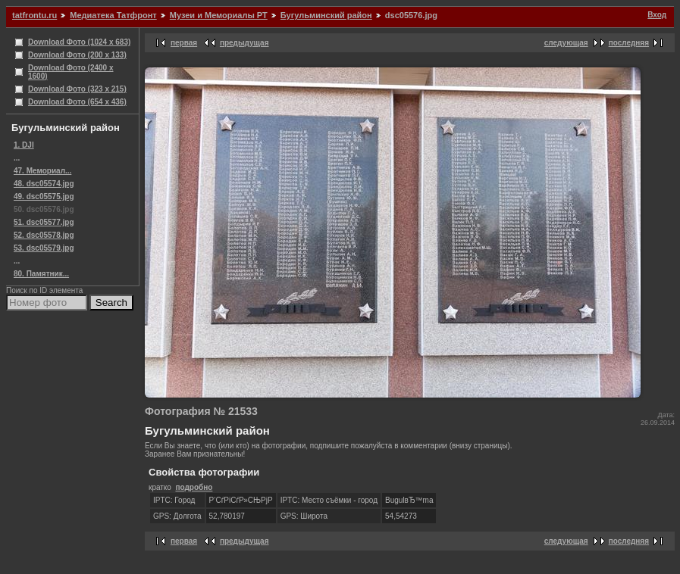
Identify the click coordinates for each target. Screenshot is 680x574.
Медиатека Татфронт (113, 15)
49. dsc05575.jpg (44, 196)
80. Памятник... (41, 274)
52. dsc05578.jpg (44, 235)
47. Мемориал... (42, 171)
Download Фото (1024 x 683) (79, 42)
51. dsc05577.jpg (44, 222)
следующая (566, 43)
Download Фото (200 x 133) (77, 55)
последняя (629, 43)
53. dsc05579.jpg (44, 248)
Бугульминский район (326, 15)
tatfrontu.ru (34, 15)
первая (184, 43)
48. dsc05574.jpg (44, 183)
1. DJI (24, 145)
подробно (193, 487)
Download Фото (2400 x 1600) (71, 72)
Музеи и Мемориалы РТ (219, 15)
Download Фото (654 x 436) (77, 102)
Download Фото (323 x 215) (77, 89)
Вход (656, 15)
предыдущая (244, 43)
